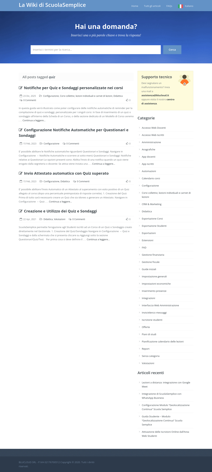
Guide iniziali (149, 269)
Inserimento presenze (154, 291)
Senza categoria (150, 356)
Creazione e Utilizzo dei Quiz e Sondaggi (58, 211)
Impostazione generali (154, 276)
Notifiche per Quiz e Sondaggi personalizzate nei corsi (71, 87)
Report (145, 348)
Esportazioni (149, 233)
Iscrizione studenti (152, 319)
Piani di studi (149, 334)
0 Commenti (29, 100)
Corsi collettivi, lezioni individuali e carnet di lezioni (86, 96)
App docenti (148, 156)
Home (134, 6)
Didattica (118, 96)
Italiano (189, 6)
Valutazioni (59, 219)
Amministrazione (151, 142)
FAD (144, 247)
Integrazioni (148, 298)
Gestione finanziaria (153, 254)
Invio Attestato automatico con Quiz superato (64, 173)
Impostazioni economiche (156, 283)
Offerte (146, 327)
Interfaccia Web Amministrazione (160, 305)
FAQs (169, 6)
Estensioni (147, 240)
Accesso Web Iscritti (153, 135)
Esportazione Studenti (154, 225)
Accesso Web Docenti (154, 127)
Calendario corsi (151, 178)
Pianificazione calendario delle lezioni (163, 341)
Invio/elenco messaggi (154, 312)
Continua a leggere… (33, 120)
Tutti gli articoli (152, 6)
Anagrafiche (148, 149)
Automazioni (149, 171)
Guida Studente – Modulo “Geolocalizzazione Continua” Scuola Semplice (162, 420)
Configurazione (51, 96)
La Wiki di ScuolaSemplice (52, 5)
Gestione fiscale (150, 262)
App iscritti (148, 164)
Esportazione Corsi (152, 218)
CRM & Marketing (151, 204)
